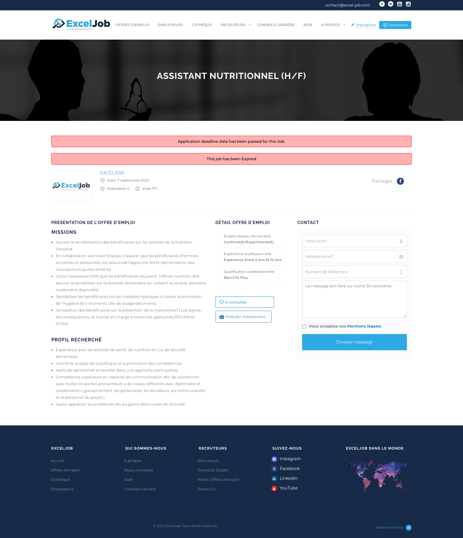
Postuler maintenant (242, 316)
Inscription (366, 24)
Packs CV (207, 489)
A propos (330, 24)
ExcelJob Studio (213, 470)
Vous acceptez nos (341, 326)
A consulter (233, 302)
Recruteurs (233, 24)
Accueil (57, 460)
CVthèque (202, 24)
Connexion (395, 24)
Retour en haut (394, 528)
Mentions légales (364, 326)
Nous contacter (139, 470)
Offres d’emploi (132, 24)
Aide (307, 24)
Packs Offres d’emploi (218, 479)
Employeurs (170, 24)
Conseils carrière (276, 24)
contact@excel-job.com (347, 5)
